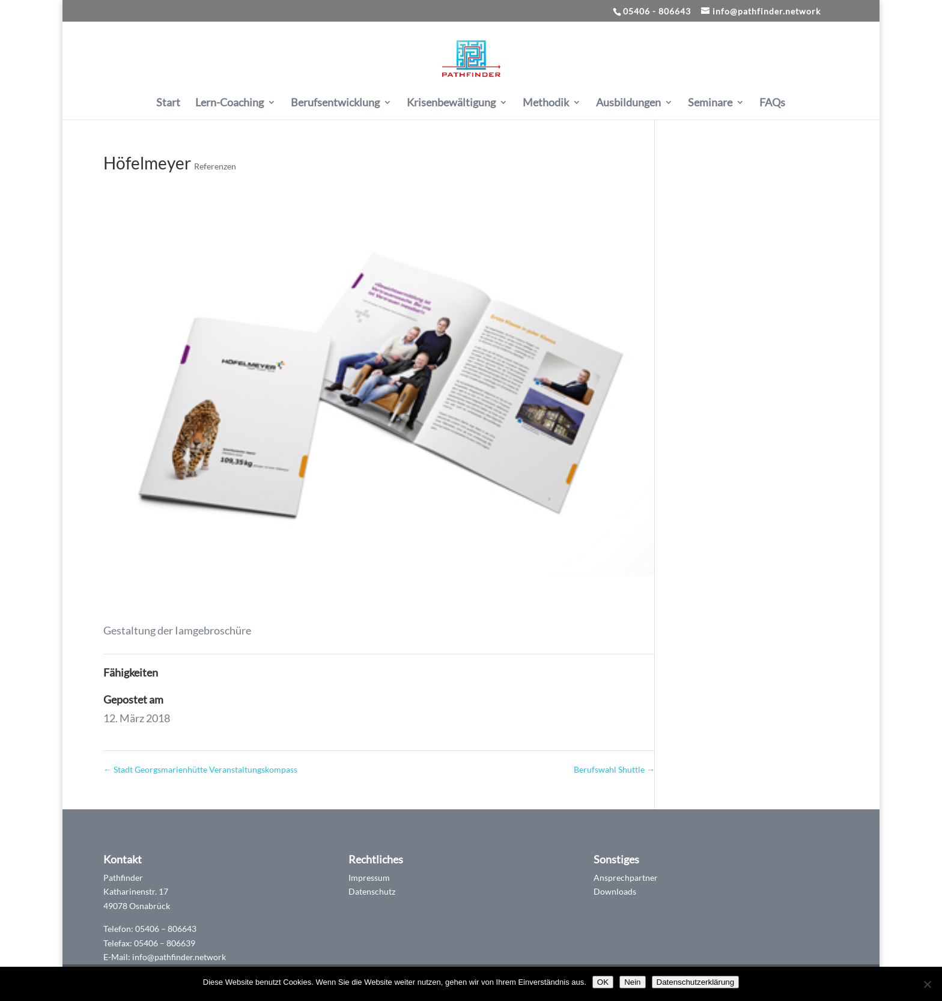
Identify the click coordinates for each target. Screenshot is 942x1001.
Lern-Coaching (229, 103)
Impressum (369, 877)
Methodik (546, 103)
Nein (632, 982)
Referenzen (215, 166)
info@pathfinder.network (179, 957)
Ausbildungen (628, 103)
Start (168, 103)
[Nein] (927, 984)
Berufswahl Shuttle (614, 769)
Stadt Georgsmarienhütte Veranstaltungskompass (200, 769)
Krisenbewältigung (451, 103)
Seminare (710, 103)
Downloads (615, 891)
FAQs (772, 103)
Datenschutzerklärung (696, 982)
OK (603, 982)
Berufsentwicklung (335, 103)
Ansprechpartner (626, 877)
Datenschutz (371, 891)
